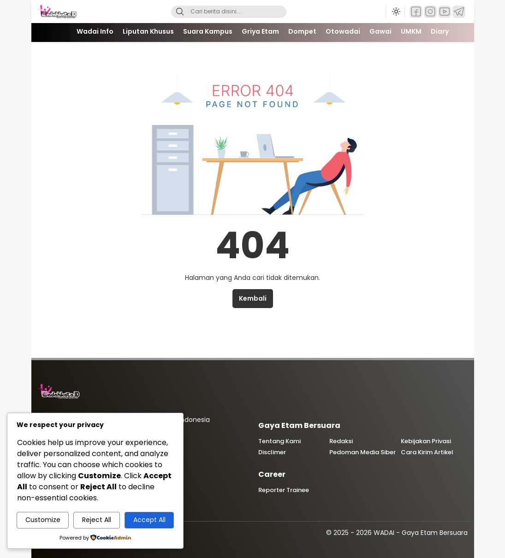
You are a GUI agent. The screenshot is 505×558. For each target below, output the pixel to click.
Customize (42, 519)
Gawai (380, 31)
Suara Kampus (207, 31)
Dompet (302, 31)
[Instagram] (430, 12)
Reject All (96, 519)
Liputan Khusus (148, 31)
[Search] (180, 12)
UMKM (411, 31)
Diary (440, 31)
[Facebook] (416, 12)
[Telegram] (458, 12)
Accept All (149, 519)
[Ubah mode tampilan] (395, 11)
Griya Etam (260, 31)
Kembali (253, 298)
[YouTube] (444, 12)
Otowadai (343, 31)
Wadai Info (95, 31)
